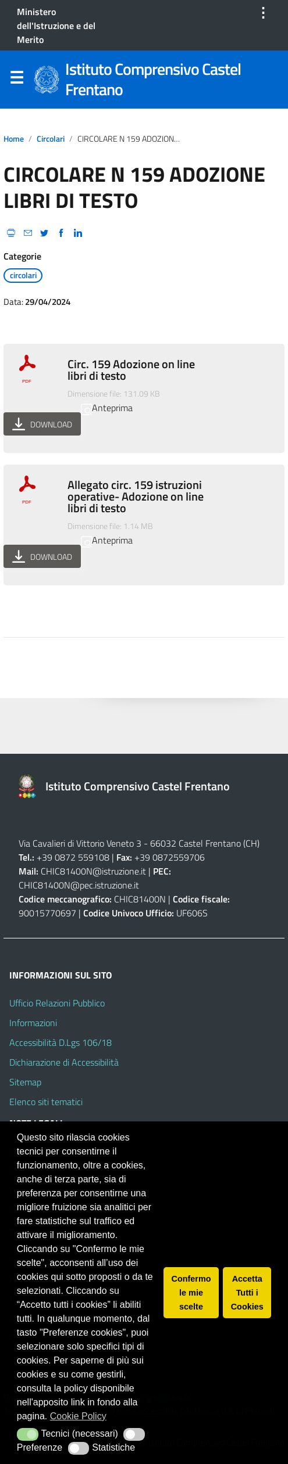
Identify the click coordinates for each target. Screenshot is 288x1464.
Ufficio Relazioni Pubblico (57, 1003)
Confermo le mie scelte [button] (191, 1292)
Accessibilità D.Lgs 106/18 (60, 1042)
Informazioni (33, 1023)
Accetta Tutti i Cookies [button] (247, 1292)
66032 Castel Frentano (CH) (204, 843)
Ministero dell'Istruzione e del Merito (56, 25)
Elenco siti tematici (46, 1102)
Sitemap (25, 1082)
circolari (51, 138)
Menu (16, 80)
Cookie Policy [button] (78, 1416)
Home (13, 138)
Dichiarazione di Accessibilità (64, 1062)
